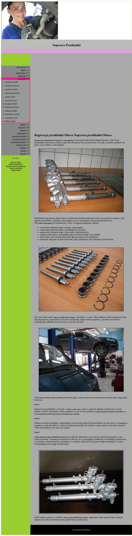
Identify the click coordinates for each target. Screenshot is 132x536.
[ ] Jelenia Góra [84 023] (10, 93)
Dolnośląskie (22, 79)
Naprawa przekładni (15, 168)
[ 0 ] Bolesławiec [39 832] (10, 107)
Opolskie (23, 151)
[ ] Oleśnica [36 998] (9, 111)
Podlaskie (23, 148)
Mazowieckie (21, 67)
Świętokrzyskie (21, 145)
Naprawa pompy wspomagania (16, 166)
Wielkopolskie (20, 73)
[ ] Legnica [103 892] (9, 89)
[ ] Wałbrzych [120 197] (10, 86)
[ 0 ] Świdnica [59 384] (9, 104)
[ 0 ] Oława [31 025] (8, 121)
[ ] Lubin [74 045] (8, 97)
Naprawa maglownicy (16, 164)
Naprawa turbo (16, 170)
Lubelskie (23, 130)
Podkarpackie (21, 133)
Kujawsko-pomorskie (19, 136)
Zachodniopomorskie (19, 139)
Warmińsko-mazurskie (18, 142)
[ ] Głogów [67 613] (9, 100)
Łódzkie (22, 125)
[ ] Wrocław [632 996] (10, 82)
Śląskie (23, 70)
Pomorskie (21, 127)
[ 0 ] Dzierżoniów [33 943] (10, 114)
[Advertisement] (102, 20)
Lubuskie (23, 154)
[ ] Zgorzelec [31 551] (10, 118)
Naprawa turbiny (15, 162)
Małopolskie (22, 76)
